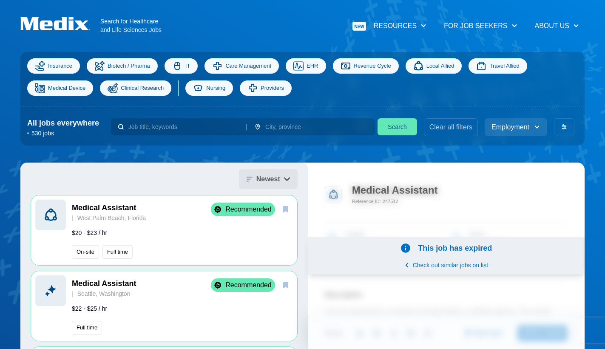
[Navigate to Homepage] (60, 23)
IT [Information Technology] (181, 66)
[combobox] (183, 127)
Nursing (209, 88)
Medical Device (60, 88)
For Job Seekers (480, 25)
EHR (305, 66)
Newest (268, 179)
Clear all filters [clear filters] (450, 127)
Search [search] (397, 126)
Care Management (241, 66)
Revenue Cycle (366, 66)
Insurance (53, 66)
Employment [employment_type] (515, 127)
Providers (265, 88)
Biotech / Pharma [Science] (122, 66)
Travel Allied (497, 66)
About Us (557, 25)
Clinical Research (136, 88)
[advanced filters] (564, 126)
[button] (164, 230)
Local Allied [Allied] (433, 66)
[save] (285, 209)
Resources (389, 26)
